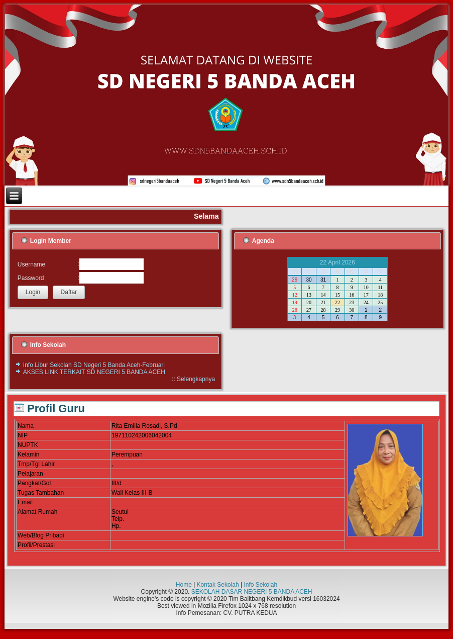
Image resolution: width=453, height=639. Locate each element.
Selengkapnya (196, 379)
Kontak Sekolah (218, 584)
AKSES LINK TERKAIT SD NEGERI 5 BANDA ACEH (94, 372)
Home (184, 584)
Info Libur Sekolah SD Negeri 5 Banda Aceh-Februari (94, 365)
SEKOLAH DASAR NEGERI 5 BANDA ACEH (251, 591)
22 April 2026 (337, 262)
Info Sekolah (260, 584)
